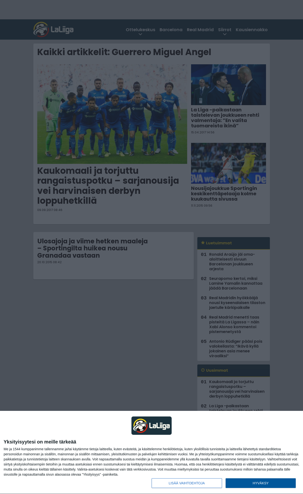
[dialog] (151, 452)
